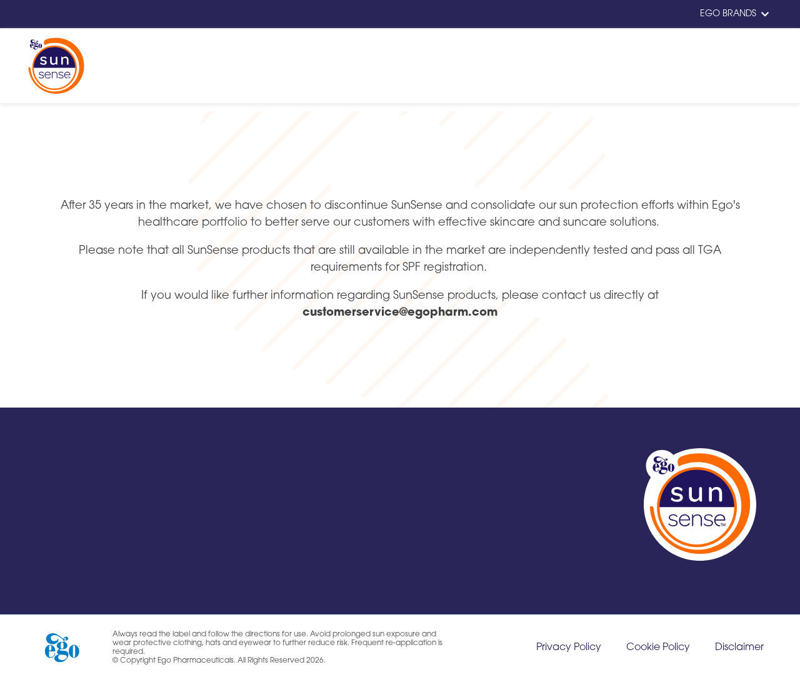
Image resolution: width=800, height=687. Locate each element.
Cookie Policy (658, 648)
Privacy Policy (568, 648)
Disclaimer (739, 648)
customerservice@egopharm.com (400, 313)
